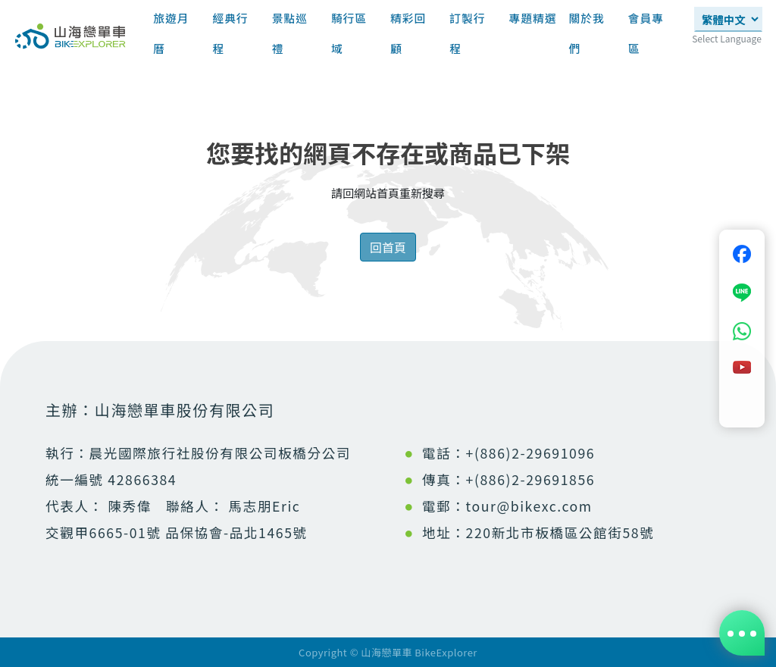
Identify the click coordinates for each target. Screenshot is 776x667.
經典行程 (230, 33)
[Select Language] (728, 19)
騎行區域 (349, 33)
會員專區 (646, 33)
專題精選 (533, 23)
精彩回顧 (408, 33)
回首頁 (388, 247)
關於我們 (586, 33)
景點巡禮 (290, 33)
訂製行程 (467, 33)
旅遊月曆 (171, 33)
